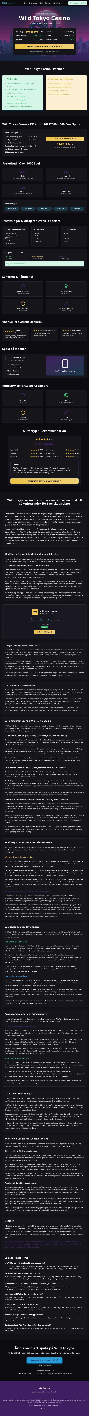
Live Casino (33, 3)
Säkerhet (56, 3)
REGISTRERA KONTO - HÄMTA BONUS (44, 481)
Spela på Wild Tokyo (44, 632)
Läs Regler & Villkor (44, 1365)
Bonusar (48, 3)
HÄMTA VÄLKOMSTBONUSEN (65, 139)
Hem (25, 3)
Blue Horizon (45, 1409)
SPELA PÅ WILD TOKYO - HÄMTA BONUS (44, 46)
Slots (41, 3)
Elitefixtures (7, 3)
